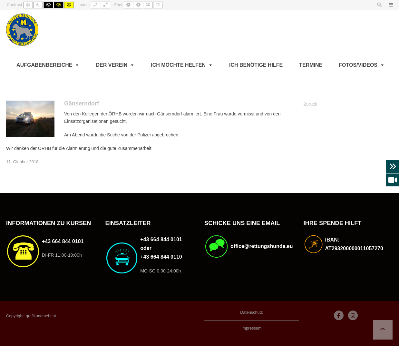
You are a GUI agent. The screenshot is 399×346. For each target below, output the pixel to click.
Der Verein (111, 65)
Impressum (251, 328)
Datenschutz (251, 312)
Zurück (310, 104)
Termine (310, 65)
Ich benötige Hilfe (256, 65)
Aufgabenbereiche (44, 65)
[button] (383, 330)
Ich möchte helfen (178, 65)
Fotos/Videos (358, 65)
